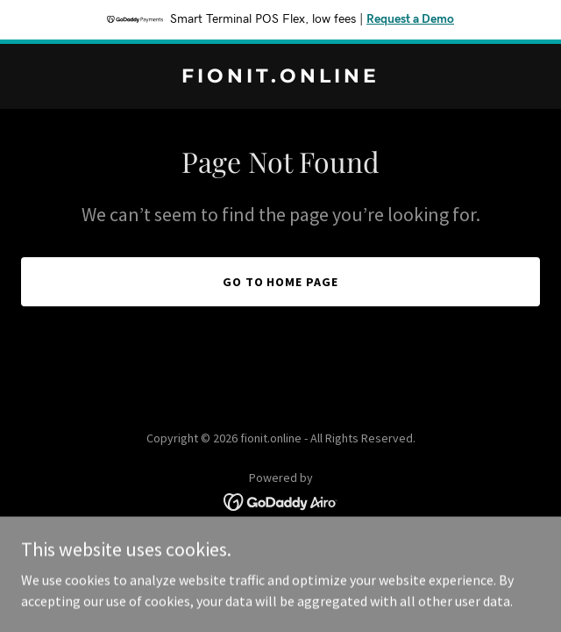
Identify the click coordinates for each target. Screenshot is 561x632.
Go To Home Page (281, 282)
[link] (280, 77)
